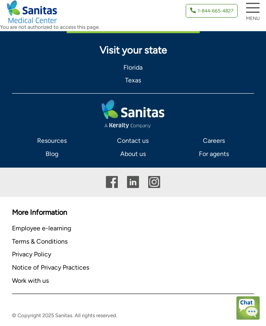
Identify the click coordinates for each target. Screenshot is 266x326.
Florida (133, 67)
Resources (52, 140)
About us (133, 154)
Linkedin (133, 182)
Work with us (30, 280)
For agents (214, 154)
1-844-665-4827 (215, 11)
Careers (214, 140)
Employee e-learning (41, 228)
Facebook (112, 182)
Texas (133, 80)
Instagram (154, 182)
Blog (52, 154)
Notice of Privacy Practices (50, 267)
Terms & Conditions (39, 241)
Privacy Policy (31, 254)
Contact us (133, 140)
